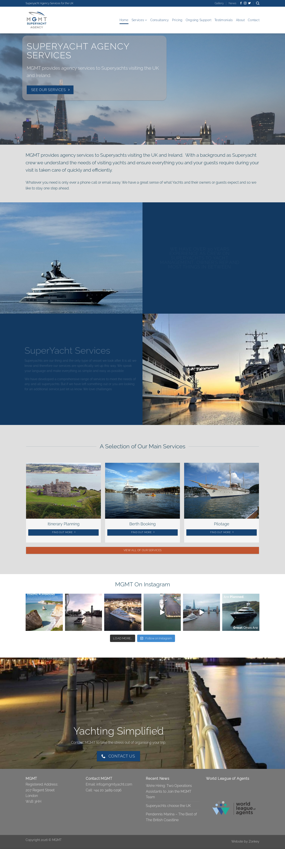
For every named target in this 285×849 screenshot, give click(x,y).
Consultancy (159, 20)
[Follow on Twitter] (249, 3)
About (240, 20)
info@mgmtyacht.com (114, 784)
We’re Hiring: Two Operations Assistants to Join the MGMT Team (169, 791)
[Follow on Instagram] (245, 3)
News (232, 3)
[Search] (257, 3)
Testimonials (223, 20)
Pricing (177, 20)
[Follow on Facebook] (241, 3)
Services (139, 20)
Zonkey (254, 841)
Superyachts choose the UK (168, 806)
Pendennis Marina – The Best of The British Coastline (171, 817)
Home (124, 20)
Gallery (219, 3)
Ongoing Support (198, 20)
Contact (253, 20)
